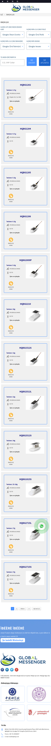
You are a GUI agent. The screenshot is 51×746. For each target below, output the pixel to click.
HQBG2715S (25, 566)
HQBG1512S (25, 347)
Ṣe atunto (45, 61)
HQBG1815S (25, 479)
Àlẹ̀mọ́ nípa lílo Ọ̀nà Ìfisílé (36, 29)
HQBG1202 (25, 84)
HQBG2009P (25, 260)
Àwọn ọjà (10, 14)
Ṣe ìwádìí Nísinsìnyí (12, 640)
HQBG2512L (25, 391)
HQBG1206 (25, 216)
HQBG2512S (25, 435)
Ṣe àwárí (31, 61)
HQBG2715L (25, 522)
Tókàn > (23, 608)
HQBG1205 (25, 172)
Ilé (2, 14)
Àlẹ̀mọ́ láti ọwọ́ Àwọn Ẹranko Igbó (11, 28)
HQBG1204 (25, 128)
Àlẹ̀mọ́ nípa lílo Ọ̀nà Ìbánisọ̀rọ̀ (12, 41)
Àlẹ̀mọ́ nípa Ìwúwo (33, 41)
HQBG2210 (25, 303)
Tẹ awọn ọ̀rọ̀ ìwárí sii (8, 57)
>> (29, 608)
